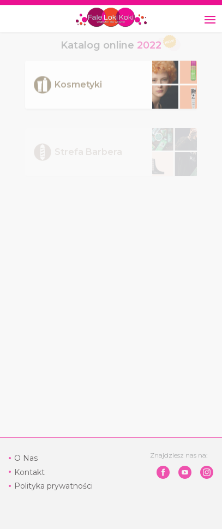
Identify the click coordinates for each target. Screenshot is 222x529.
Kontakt (29, 472)
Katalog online (111, 45)
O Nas (26, 458)
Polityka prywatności (53, 486)
